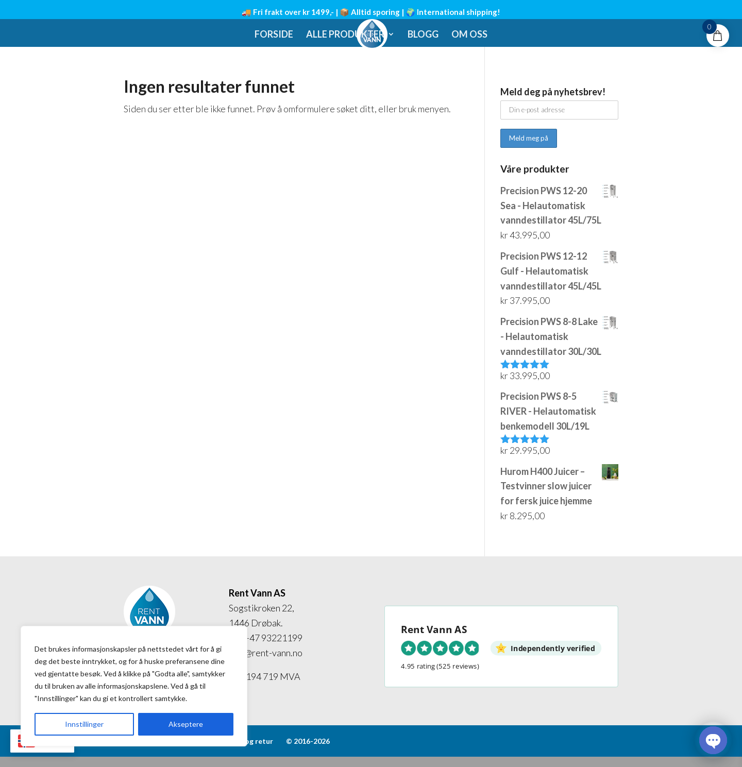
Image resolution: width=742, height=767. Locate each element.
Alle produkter (345, 35)
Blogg (423, 35)
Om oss (469, 35)
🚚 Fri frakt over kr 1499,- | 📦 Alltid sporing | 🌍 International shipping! (371, 11)
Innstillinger (84, 724)
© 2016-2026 (308, 741)
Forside (274, 35)
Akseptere (185, 724)
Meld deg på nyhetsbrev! (552, 91)
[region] (134, 686)
